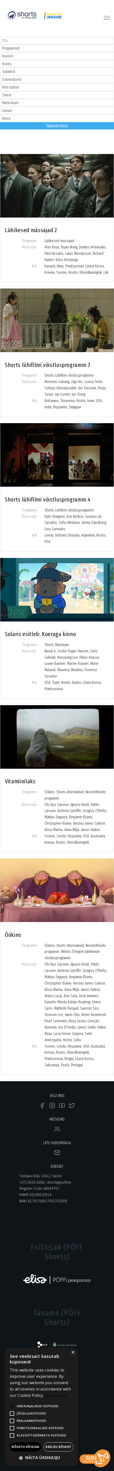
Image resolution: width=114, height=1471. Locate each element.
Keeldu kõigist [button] (58, 1447)
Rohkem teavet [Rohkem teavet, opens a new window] (55, 1396)
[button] (41, 1458)
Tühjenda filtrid (57, 126)
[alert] (41, 1406)
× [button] (73, 1352)
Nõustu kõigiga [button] (25, 1447)
